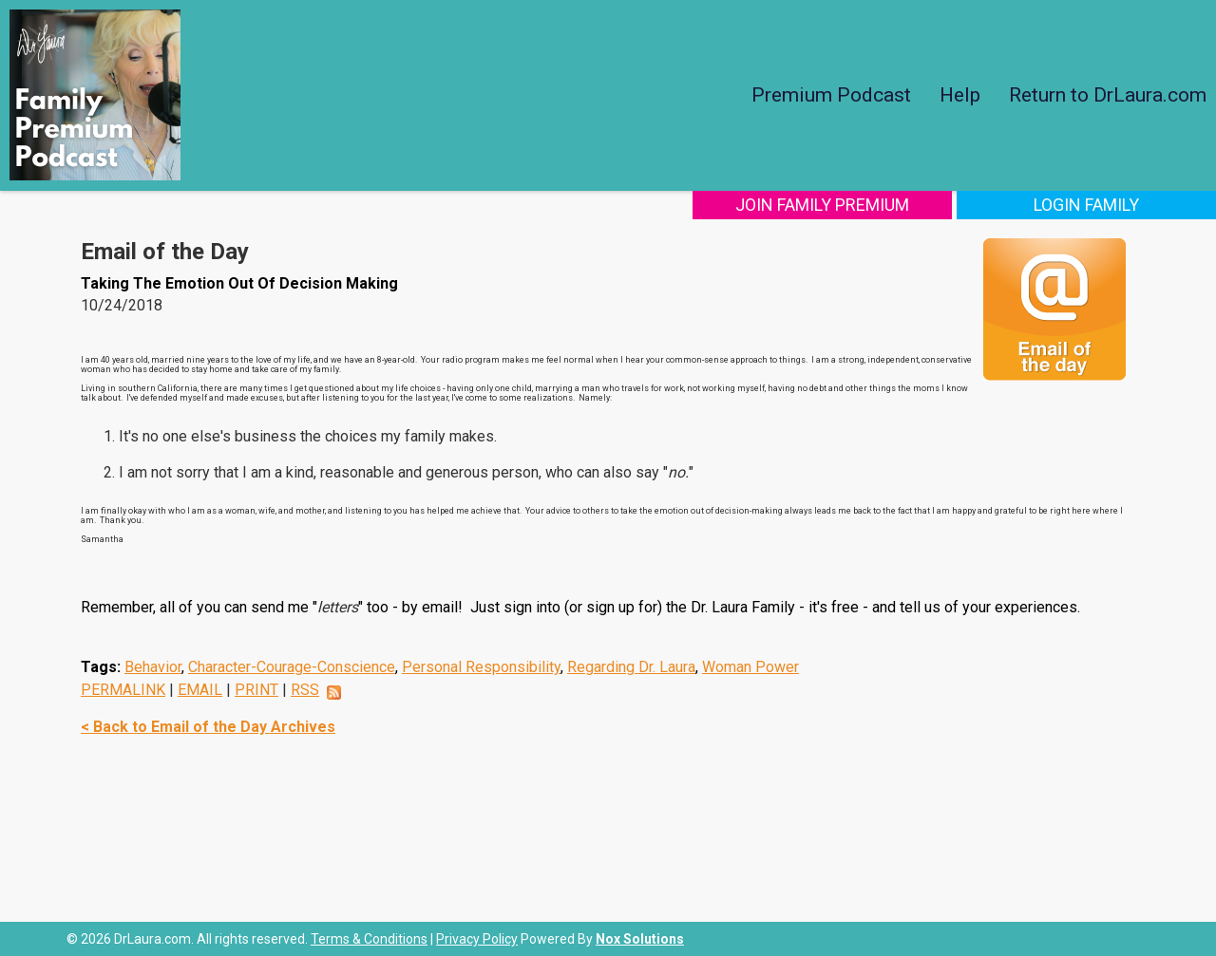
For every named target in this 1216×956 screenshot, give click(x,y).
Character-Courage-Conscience (291, 667)
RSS (305, 690)
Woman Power (750, 667)
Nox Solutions (640, 939)
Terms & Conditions (369, 939)
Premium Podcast (831, 95)
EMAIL (200, 690)
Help (960, 95)
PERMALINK (123, 690)
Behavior (152, 667)
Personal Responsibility (481, 667)
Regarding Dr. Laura (631, 667)
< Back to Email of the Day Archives (208, 727)
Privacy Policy (477, 939)
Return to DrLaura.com (1107, 95)
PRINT (256, 690)
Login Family (1090, 205)
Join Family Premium (834, 205)
